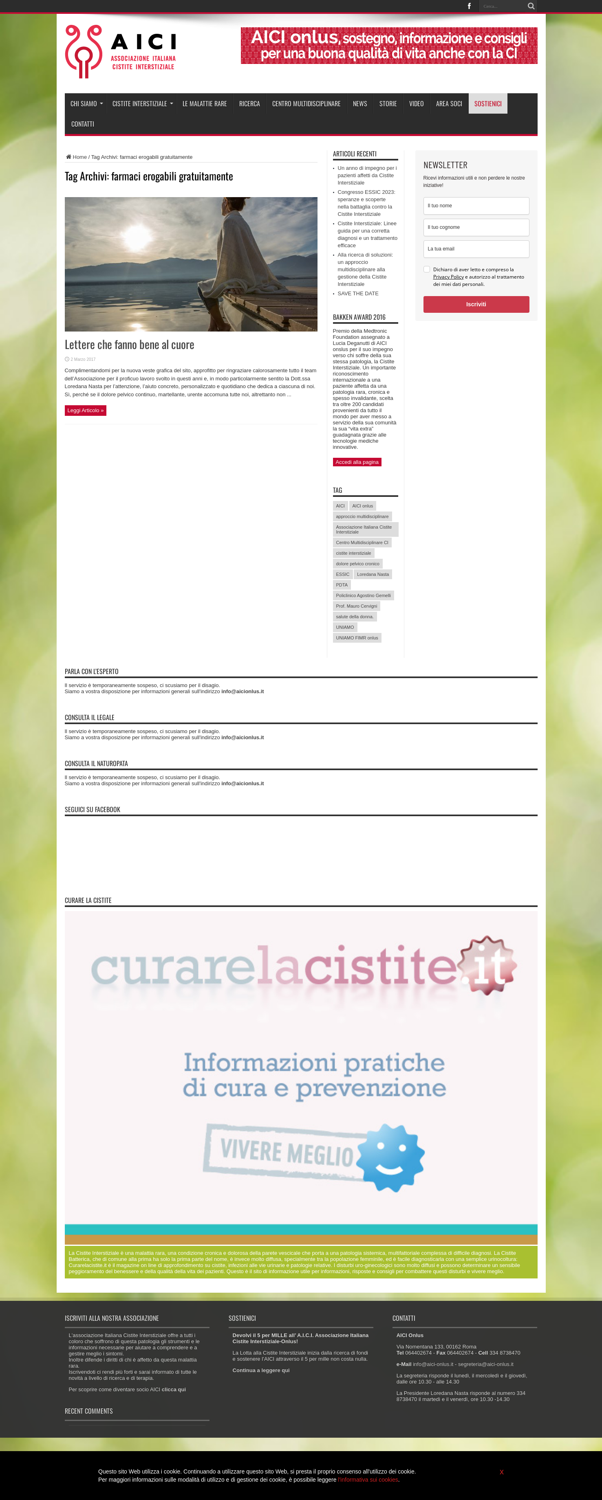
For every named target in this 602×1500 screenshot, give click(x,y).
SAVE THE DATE (358, 293)
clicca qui (174, 1389)
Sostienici (488, 103)
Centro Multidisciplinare (306, 103)
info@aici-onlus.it (433, 1364)
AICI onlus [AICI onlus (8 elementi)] (363, 505)
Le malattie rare (205, 103)
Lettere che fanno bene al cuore (129, 344)
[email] (476, 249)
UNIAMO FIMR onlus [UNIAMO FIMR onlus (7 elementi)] (357, 637)
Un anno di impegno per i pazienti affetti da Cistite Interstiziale (367, 175)
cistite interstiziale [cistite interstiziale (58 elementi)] (353, 553)
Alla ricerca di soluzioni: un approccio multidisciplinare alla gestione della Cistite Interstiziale (365, 269)
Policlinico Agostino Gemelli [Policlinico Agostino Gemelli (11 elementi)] (363, 595)
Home (76, 157)
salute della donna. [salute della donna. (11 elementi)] (355, 616)
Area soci (449, 103)
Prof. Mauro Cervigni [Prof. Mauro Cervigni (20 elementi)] (356, 606)
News (360, 103)
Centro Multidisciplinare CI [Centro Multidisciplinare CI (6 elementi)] (362, 542)
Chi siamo (87, 103)
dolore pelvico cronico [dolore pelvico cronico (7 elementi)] (357, 563)
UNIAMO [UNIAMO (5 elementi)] (345, 627)
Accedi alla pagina (357, 462)
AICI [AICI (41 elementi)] (340, 505)
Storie (388, 103)
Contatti (82, 124)
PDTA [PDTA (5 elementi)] (342, 584)
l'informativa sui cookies (368, 1479)
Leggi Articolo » (86, 410)
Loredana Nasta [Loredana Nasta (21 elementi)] (373, 574)
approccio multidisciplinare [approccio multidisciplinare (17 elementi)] (362, 516)
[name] (476, 206)
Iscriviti (476, 304)
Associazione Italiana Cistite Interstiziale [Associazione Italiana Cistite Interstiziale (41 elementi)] (364, 529)
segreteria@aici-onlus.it (486, 1364)
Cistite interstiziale (142, 103)
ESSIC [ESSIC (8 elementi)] (343, 574)
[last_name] (476, 227)
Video (416, 103)
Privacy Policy (448, 276)
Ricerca (249, 103)
